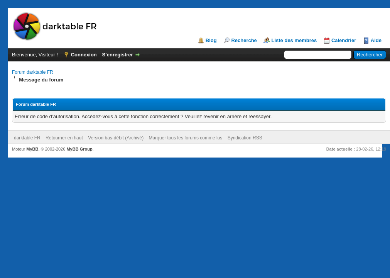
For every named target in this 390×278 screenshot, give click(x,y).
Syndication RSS (245, 138)
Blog (211, 40)
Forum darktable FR (32, 72)
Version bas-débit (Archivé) (116, 138)
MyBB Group (79, 149)
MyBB (32, 149)
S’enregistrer (117, 55)
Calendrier (343, 40)
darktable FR (27, 138)
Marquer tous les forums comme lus (186, 138)
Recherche (244, 40)
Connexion (84, 55)
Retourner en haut (64, 138)
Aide (376, 40)
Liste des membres (294, 40)
